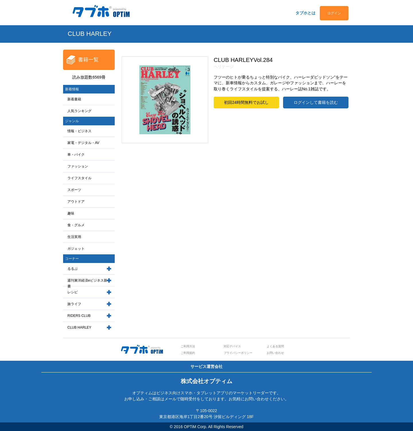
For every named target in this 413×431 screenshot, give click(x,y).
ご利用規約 (188, 352)
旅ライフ (74, 304)
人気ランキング (79, 111)
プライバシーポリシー (238, 352)
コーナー (72, 259)
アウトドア (76, 202)
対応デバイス (232, 346)
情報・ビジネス (79, 131)
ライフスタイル (79, 178)
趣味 (70, 213)
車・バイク (76, 155)
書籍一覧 (88, 60)
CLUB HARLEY (79, 327)
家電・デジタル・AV (83, 143)
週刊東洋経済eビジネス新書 (87, 283)
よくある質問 (275, 346)
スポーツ (74, 190)
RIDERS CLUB (79, 316)
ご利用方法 (188, 346)
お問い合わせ (275, 352)
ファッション (77, 166)
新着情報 (72, 89)
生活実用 (74, 237)
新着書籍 (74, 99)
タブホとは (305, 13)
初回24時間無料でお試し (246, 102)
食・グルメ (76, 225)
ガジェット (76, 249)
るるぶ (72, 269)
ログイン (334, 13)
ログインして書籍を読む (316, 102)
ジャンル (72, 121)
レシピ (72, 292)
